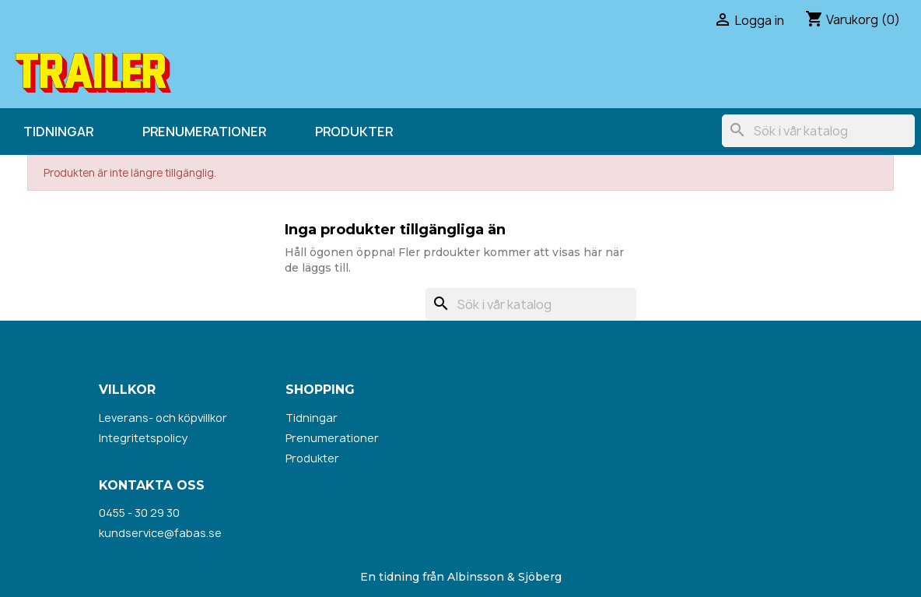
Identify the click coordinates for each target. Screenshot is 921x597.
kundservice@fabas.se (160, 532)
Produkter (354, 131)
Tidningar (58, 131)
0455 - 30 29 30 (139, 512)
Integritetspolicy (143, 437)
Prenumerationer (204, 131)
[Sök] (818, 130)
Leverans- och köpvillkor (163, 417)
